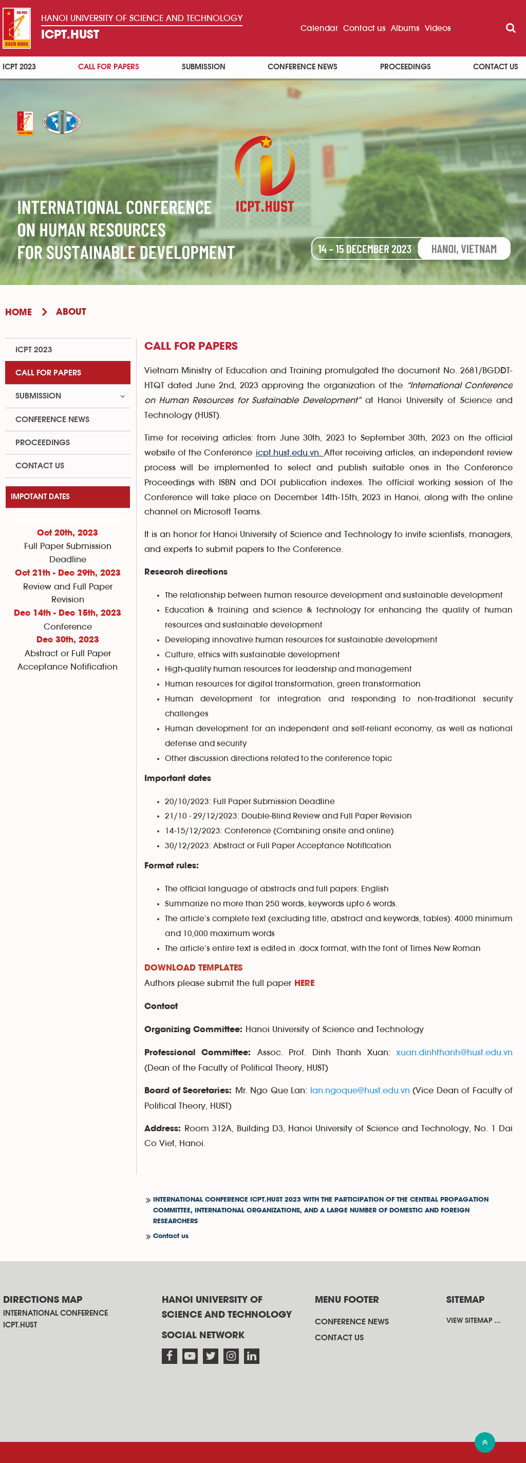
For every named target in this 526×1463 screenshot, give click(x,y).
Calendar (319, 28)
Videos (438, 28)
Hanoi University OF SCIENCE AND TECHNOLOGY (141, 18)
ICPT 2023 (19, 67)
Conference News (302, 67)
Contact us (364, 28)
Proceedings (405, 67)
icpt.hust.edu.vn (287, 452)
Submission (204, 67)
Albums (405, 28)
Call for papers (108, 67)
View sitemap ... (473, 1320)
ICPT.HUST (70, 35)
